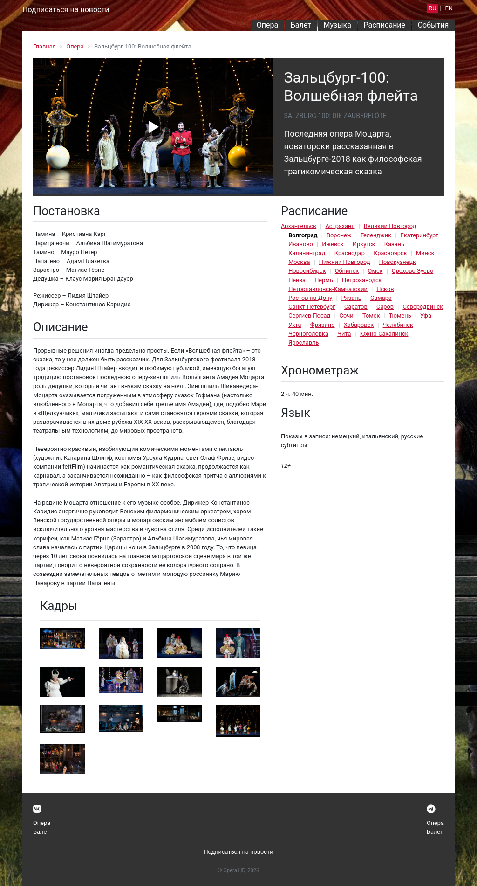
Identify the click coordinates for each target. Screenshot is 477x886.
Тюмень (400, 315)
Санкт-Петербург (311, 306)
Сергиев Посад (309, 315)
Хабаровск (359, 324)
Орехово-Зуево (412, 270)
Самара (381, 297)
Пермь (323, 280)
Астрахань (339, 225)
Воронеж (339, 235)
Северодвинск (422, 306)
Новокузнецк (397, 261)
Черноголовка (308, 333)
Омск (375, 270)
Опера (267, 25)
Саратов (356, 306)
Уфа (425, 315)
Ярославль (303, 342)
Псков (385, 288)
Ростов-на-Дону (310, 297)
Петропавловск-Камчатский (328, 288)
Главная (44, 46)
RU (432, 8)
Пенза (297, 280)
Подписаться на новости (65, 9)
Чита (344, 333)
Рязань (351, 297)
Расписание (385, 25)
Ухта (294, 324)
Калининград (306, 252)
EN (449, 8)
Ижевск (333, 244)
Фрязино (322, 324)
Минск (425, 252)
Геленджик (376, 235)
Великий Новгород (390, 225)
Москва (299, 261)
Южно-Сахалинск (384, 333)
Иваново (300, 244)
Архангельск (298, 225)
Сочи (347, 315)
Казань (394, 244)
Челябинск (398, 324)
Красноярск (390, 252)
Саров (385, 306)
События (433, 25)
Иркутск (364, 244)
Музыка (337, 25)
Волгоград (303, 235)
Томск (371, 315)
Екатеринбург (419, 235)
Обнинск (347, 270)
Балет (301, 25)
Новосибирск (307, 270)
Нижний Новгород (344, 261)
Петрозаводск (362, 280)
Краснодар (349, 252)
